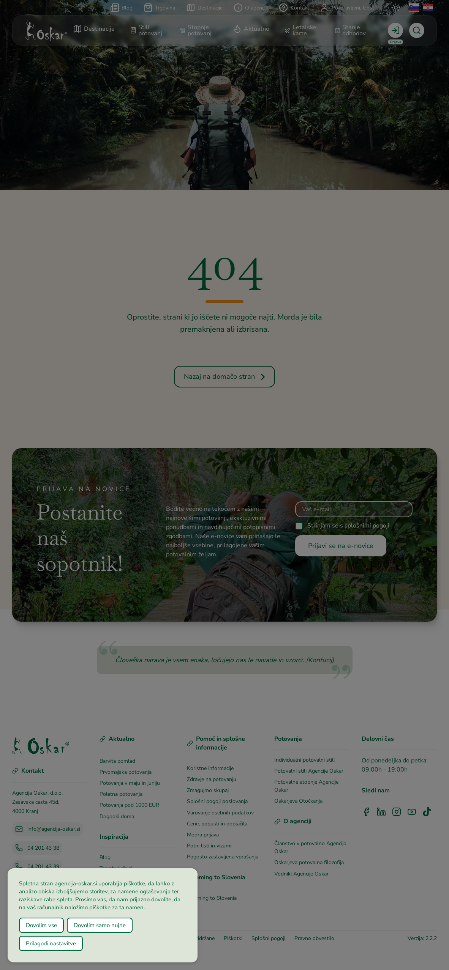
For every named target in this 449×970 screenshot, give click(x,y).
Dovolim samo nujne (100, 925)
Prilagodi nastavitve (51, 943)
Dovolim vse (41, 925)
